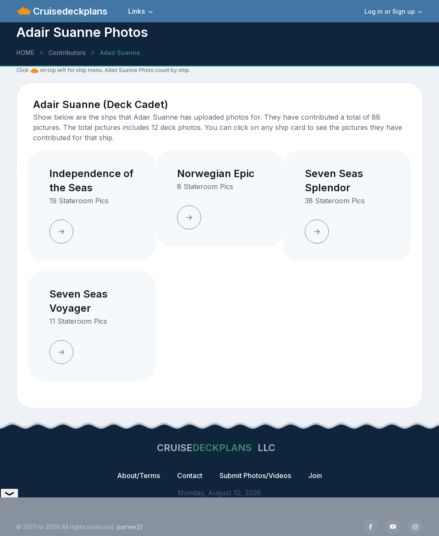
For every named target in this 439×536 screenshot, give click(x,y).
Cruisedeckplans (69, 11)
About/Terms (138, 475)
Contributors (67, 52)
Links (136, 11)
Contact (189, 475)
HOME (25, 52)
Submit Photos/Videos (255, 475)
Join (315, 475)
